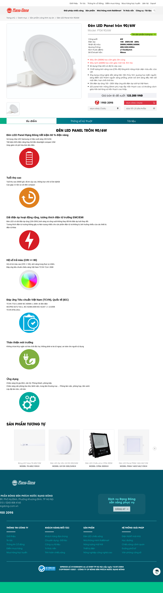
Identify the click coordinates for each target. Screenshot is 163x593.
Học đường (127, 540)
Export (153, 3)
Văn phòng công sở (131, 552)
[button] (155, 448)
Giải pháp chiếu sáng (74, 10)
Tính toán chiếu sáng (55, 552)
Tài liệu (131, 121)
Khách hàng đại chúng (56, 536)
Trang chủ (11, 17)
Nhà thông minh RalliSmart (109, 10)
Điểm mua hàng (113, 3)
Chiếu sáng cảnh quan (133, 544)
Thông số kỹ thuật (81, 121)
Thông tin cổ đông (95, 3)
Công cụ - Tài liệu (144, 10)
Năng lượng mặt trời (93, 544)
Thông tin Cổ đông (16, 544)
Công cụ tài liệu (52, 544)
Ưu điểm (31, 121)
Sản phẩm (90, 10)
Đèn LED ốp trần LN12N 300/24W (64, 463)
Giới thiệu (74, 3)
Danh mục (22, 17)
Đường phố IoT (129, 548)
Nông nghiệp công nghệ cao (97, 552)
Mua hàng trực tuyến (131, 3)
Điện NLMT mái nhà (131, 536)
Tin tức (83, 3)
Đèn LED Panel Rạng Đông (23, 135)
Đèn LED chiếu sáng (93, 536)
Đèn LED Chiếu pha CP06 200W (98, 463)
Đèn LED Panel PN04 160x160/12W (133, 463)
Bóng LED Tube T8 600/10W (29, 463)
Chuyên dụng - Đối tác (56, 540)
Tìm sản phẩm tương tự (143, 34)
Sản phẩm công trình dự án (42, 17)
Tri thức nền (128, 10)
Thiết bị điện (89, 548)
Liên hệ (145, 3)
